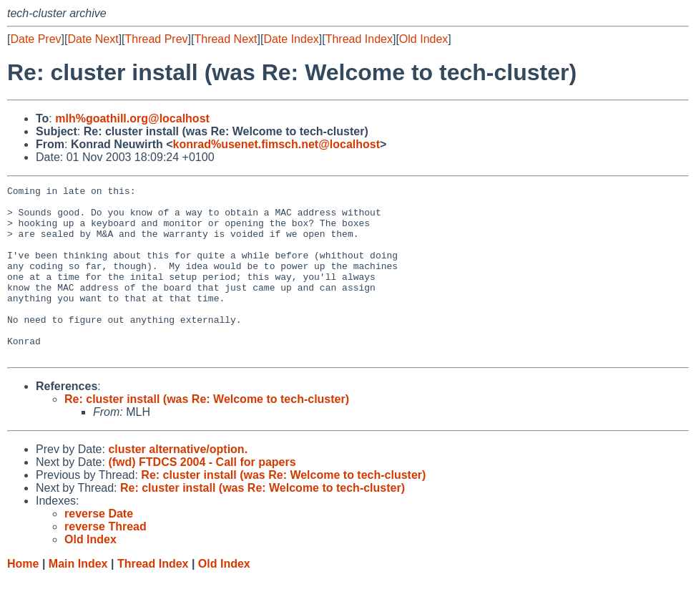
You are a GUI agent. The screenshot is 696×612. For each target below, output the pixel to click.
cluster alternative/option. (177, 483)
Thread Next (225, 39)
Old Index (423, 39)
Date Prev (35, 39)
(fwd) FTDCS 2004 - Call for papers (201, 496)
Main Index (78, 598)
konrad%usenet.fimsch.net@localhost (276, 144)
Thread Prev (156, 39)
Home (23, 598)
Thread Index (359, 39)
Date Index (290, 39)
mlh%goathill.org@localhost (132, 118)
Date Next (92, 39)
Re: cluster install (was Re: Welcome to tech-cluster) (206, 433)
